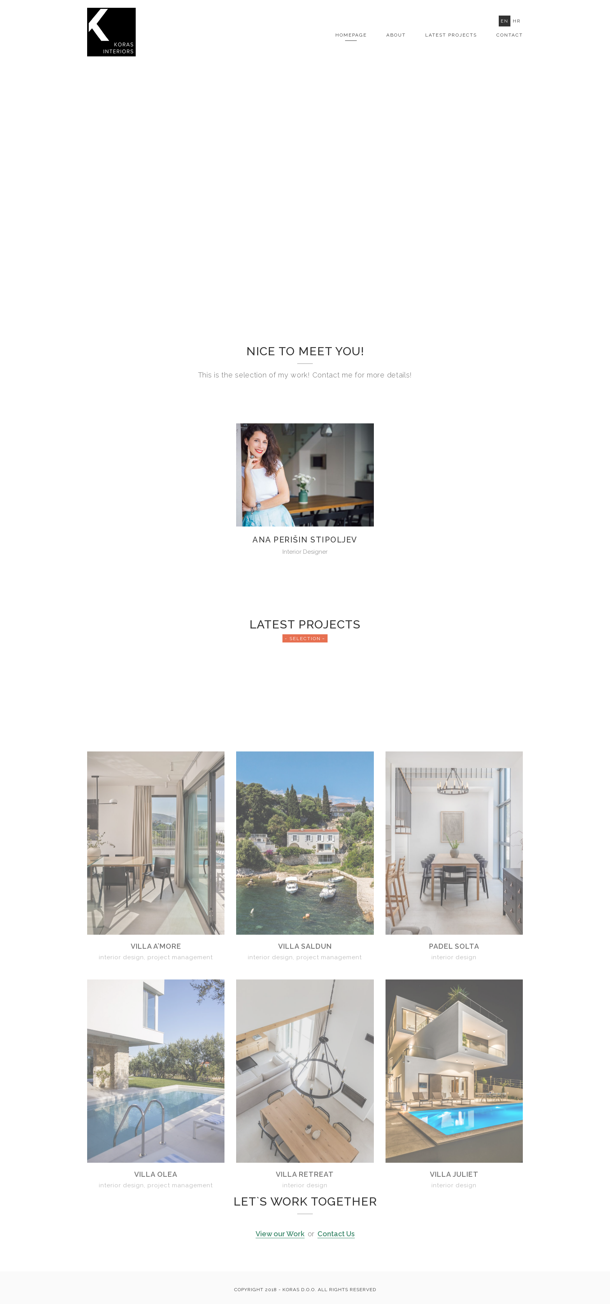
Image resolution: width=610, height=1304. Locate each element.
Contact (509, 35)
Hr (517, 21)
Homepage (351, 35)
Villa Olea (155, 1295)
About (396, 35)
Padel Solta (454, 1067)
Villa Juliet (454, 1295)
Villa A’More (156, 1067)
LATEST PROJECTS (451, 35)
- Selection (303, 638)
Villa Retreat (305, 1295)
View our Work (280, 1234)
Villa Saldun (305, 1067)
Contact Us (336, 1234)
